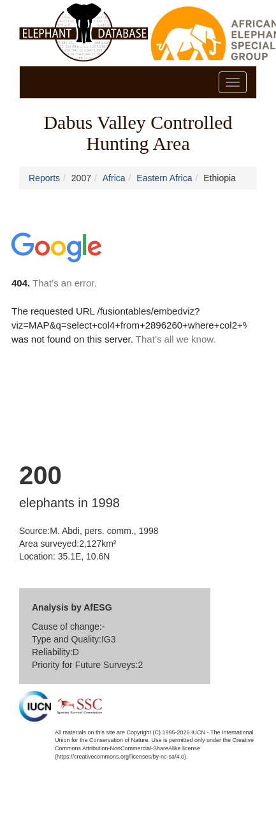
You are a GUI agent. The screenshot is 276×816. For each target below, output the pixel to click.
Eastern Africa (164, 178)
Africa (114, 178)
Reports (44, 178)
